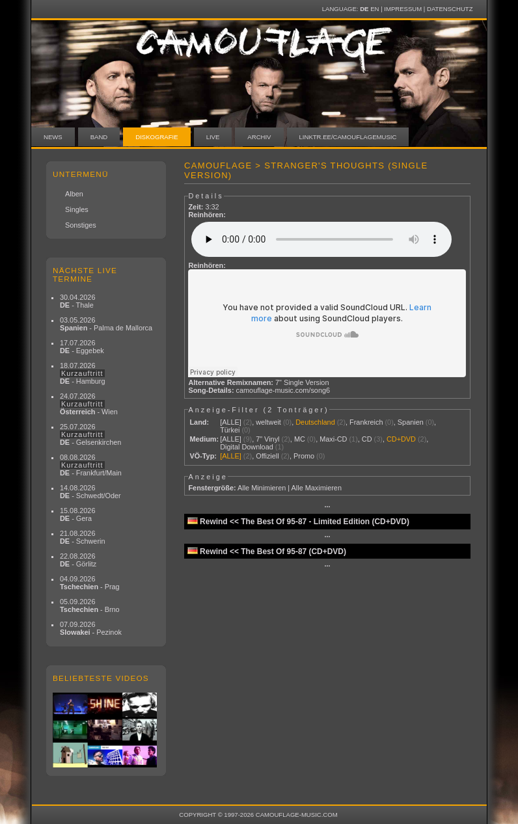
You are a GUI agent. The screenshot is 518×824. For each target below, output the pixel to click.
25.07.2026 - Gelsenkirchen (90, 434)
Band (99, 136)
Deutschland (314, 422)
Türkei (229, 430)
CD (367, 439)
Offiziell (267, 456)
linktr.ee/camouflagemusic (348, 136)
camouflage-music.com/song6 (283, 390)
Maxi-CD (333, 439)
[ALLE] (230, 422)
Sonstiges (80, 225)
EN (374, 8)
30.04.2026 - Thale (77, 301)
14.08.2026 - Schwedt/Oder (90, 491)
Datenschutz (449, 8)
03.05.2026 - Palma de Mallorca (106, 324)
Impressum (403, 8)
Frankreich (366, 422)
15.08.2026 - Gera (77, 514)
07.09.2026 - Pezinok (91, 628)
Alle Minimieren (262, 488)
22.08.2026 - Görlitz (78, 560)
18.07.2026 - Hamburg (82, 373)
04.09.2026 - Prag (90, 583)
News (53, 136)
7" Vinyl (267, 439)
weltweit (268, 422)
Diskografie (156, 136)
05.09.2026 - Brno (90, 605)
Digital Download (246, 447)
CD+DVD (401, 439)
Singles (77, 209)
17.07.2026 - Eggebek (82, 346)
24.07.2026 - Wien (89, 404)
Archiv (259, 136)
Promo (303, 456)
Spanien (411, 422)
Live (213, 136)
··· (327, 507)
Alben (74, 194)
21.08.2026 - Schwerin (82, 537)
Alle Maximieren (317, 488)
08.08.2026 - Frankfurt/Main (91, 465)
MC (299, 439)
